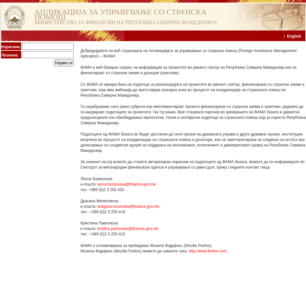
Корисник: (11, 47)
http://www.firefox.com (208, 251)
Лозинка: (10, 55)
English (294, 36)
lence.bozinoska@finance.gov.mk (126, 184)
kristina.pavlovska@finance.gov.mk (127, 228)
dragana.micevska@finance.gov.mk (128, 206)
